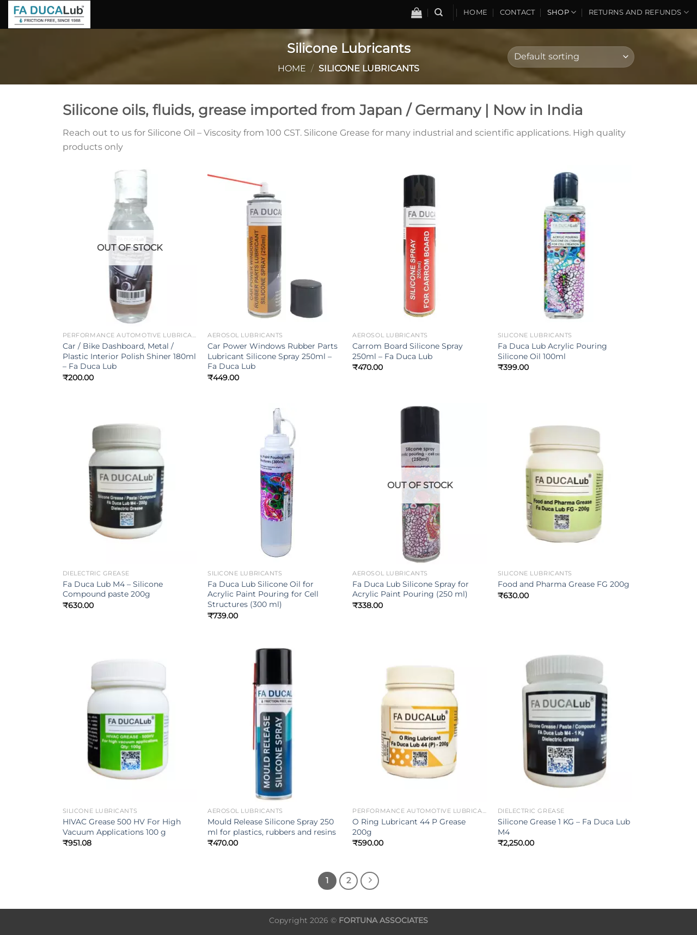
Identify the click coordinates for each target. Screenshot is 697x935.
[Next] (369, 881)
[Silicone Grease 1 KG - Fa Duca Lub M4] (565, 722)
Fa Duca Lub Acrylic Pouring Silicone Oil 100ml (552, 351)
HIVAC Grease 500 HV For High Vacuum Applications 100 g (122, 827)
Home (475, 12)
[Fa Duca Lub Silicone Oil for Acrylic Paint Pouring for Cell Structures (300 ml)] (274, 483)
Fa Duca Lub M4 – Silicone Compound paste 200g (113, 589)
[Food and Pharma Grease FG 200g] (565, 483)
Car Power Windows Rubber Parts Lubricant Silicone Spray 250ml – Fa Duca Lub (272, 356)
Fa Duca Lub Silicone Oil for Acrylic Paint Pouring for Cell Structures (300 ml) (263, 594)
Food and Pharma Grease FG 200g (563, 584)
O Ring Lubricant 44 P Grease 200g (409, 827)
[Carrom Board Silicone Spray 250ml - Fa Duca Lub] (419, 245)
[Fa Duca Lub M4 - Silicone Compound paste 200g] (130, 483)
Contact (517, 12)
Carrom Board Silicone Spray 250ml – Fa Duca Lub (407, 351)
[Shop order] (571, 57)
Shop (561, 12)
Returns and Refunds (639, 12)
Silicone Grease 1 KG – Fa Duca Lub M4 (564, 827)
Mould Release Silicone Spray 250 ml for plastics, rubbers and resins (271, 827)
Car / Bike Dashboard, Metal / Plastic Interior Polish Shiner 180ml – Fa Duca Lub (129, 356)
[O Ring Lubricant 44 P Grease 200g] (419, 722)
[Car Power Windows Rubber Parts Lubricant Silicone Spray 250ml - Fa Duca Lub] (274, 245)
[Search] (439, 12)
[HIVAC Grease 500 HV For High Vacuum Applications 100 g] (130, 722)
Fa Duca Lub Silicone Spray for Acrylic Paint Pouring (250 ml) (410, 589)
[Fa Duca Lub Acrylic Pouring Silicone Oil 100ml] (565, 245)
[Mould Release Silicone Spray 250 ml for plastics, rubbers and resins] (274, 722)
